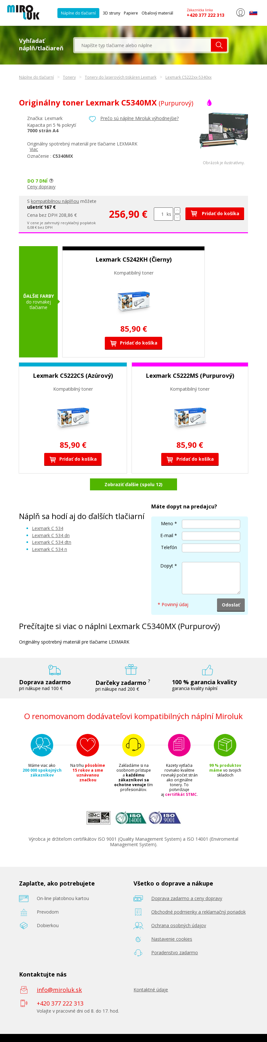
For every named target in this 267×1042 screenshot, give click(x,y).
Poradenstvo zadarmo (174, 952)
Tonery (69, 77)
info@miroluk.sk (59, 990)
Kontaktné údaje (151, 990)
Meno (167, 523)
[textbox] (143, 45)
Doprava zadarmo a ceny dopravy (186, 898)
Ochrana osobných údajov (178, 925)
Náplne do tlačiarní (78, 13)
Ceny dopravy (41, 187)
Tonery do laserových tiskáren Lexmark (120, 77)
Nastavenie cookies (171, 939)
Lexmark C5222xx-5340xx (188, 77)
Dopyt (166, 566)
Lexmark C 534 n (49, 549)
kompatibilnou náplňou (55, 201)
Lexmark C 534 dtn (51, 542)
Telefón (169, 547)
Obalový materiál (157, 13)
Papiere (131, 13)
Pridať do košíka (214, 213)
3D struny (111, 13)
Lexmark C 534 (47, 528)
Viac (34, 149)
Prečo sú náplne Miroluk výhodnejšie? (139, 118)
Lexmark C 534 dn (51, 535)
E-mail (166, 535)
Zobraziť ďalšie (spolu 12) (133, 484)
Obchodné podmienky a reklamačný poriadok (198, 912)
